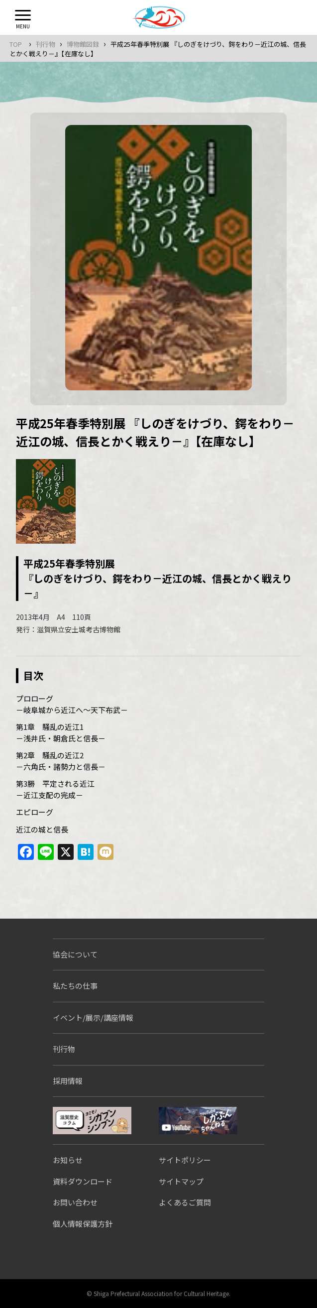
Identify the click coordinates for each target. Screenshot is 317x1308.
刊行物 (45, 44)
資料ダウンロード (82, 1181)
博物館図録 (83, 44)
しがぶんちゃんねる (198, 1120)
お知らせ (68, 1160)
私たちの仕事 (75, 985)
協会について (75, 954)
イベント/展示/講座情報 (93, 1017)
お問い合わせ (75, 1202)
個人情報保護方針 (82, 1223)
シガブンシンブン (92, 1120)
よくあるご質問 (185, 1202)
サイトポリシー (185, 1160)
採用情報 (68, 1080)
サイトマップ (181, 1181)
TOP (15, 44)
